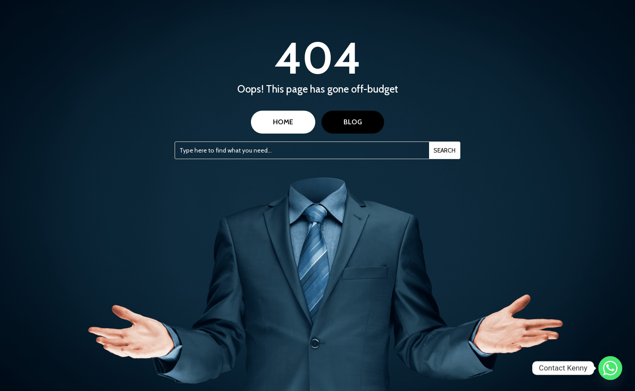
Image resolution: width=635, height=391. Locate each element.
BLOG (353, 122)
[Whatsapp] (610, 368)
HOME (283, 122)
